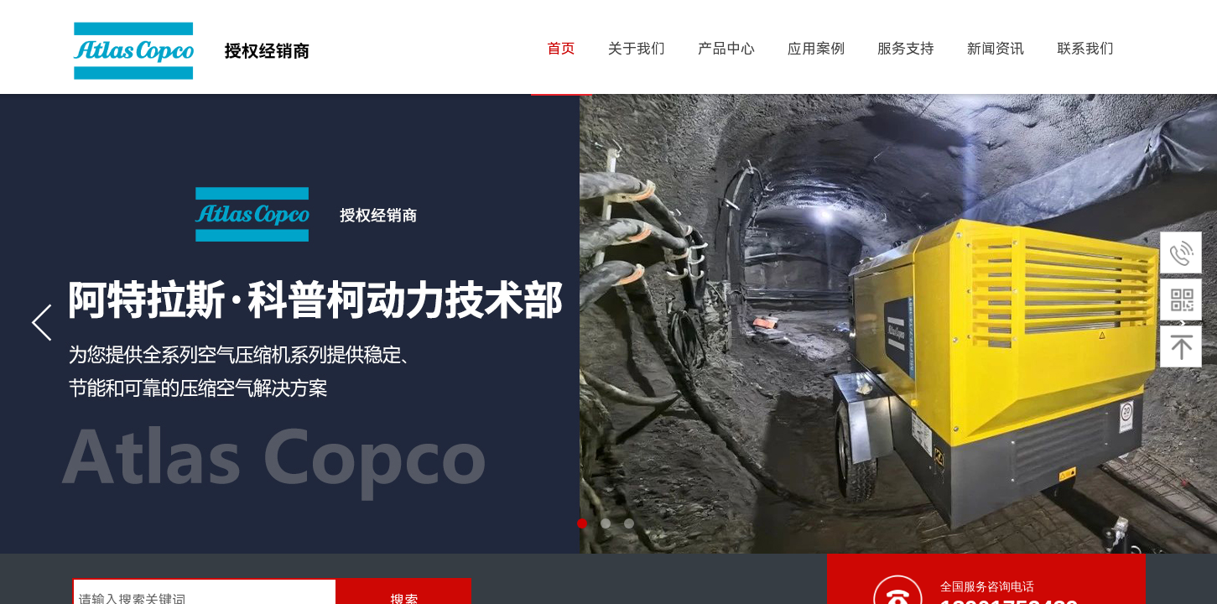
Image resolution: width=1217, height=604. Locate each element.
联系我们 (1085, 48)
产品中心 (726, 48)
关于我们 (636, 48)
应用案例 (816, 48)
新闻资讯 (995, 48)
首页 (561, 48)
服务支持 (905, 48)
